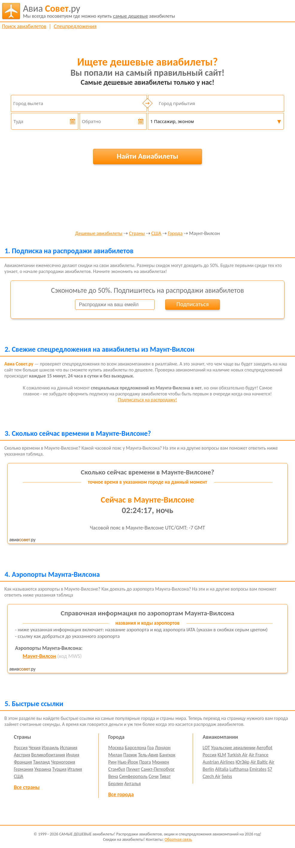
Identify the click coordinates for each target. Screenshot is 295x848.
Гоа (151, 747)
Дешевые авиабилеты (98, 233)
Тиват (165, 776)
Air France (259, 755)
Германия (23, 769)
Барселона (135, 747)
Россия (21, 747)
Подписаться (193, 304)
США (156, 233)
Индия (72, 755)
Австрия (22, 755)
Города (175, 233)
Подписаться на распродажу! (147, 400)
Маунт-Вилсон (39, 656)
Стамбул (116, 769)
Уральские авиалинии (233, 747)
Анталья (132, 783)
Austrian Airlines (219, 762)
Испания (68, 747)
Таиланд (41, 762)
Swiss (227, 776)
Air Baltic (259, 762)
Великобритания (48, 755)
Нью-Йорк (128, 762)
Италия (75, 769)
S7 (269, 769)
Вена (113, 776)
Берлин (115, 783)
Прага (145, 762)
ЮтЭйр (242, 762)
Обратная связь (178, 839)
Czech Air (212, 776)
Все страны (26, 787)
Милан (115, 755)
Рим (112, 762)
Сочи (154, 776)
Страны (137, 233)
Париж (130, 755)
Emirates (258, 769)
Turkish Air (237, 755)
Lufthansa (238, 769)
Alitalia (221, 769)
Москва (116, 747)
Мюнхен (160, 762)
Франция (23, 762)
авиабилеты (99, 11)
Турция (59, 769)
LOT (206, 747)
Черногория (63, 762)
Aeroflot (264, 747)
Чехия (35, 747)
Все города (121, 794)
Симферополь (133, 776)
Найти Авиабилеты (147, 156)
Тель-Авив (148, 755)
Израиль (50, 747)
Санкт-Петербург (158, 769)
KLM (222, 755)
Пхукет (133, 769)
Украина (42, 769)
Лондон (163, 747)
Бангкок (167, 755)
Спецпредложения (75, 26)
